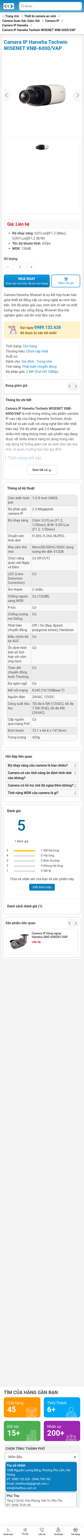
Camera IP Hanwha (15, 25)
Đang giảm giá (16, 386)
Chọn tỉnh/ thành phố (25, 1449)
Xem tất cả (42, 470)
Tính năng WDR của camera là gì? (33, 793)
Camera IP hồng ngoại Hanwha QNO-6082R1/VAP (50, 935)
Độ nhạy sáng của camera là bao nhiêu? (38, 765)
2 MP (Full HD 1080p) (42, 372)
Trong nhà (44, 361)
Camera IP (52, 21)
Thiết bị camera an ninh (40, 16)
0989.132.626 (47, 327)
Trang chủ (11, 16)
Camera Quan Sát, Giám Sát (21, 21)
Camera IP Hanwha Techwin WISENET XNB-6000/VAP (38, 30)
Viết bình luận (42, 887)
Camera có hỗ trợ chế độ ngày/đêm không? (40, 785)
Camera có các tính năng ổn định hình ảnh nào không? (40, 775)
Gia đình (28, 361)
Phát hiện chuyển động (39, 367)
